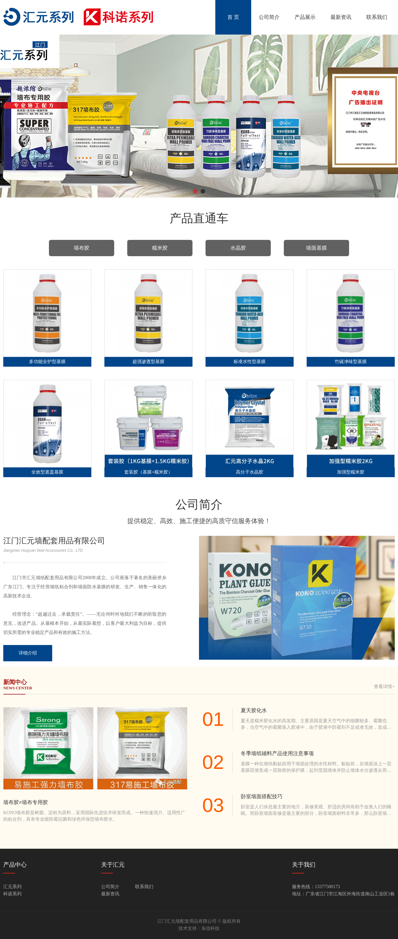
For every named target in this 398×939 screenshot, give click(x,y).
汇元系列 (12, 886)
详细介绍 (28, 653)
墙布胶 (81, 248)
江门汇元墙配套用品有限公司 (54, 540)
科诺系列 (12, 893)
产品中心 (15, 864)
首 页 (233, 17)
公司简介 (269, 17)
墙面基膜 (316, 248)
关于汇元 (113, 864)
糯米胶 (160, 248)
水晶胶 (238, 248)
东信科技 (210, 928)
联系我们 (376, 17)
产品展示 (305, 17)
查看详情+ (384, 686)
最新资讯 (340, 17)
